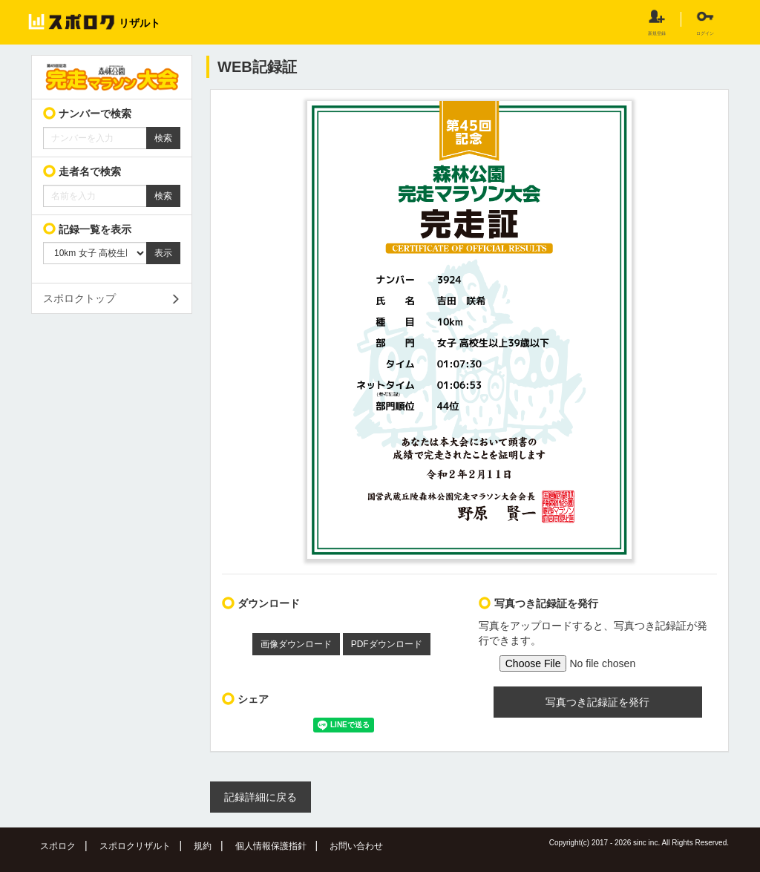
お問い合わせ (356, 846)
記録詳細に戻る (260, 797)
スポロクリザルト (135, 846)
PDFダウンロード (386, 644)
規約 (203, 846)
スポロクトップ (79, 298)
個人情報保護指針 (271, 846)
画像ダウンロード (296, 644)
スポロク (58, 846)
